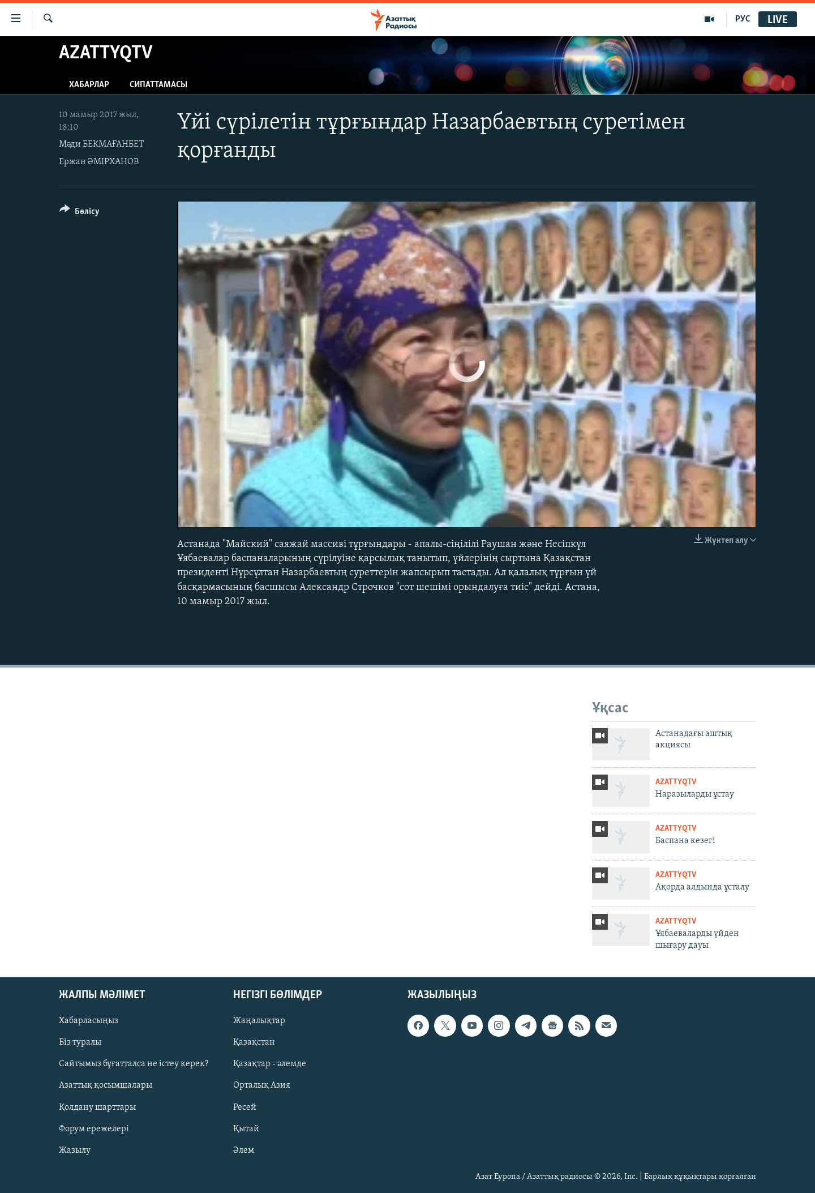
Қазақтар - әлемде (269, 1064)
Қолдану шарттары (97, 1107)
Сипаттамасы (158, 84)
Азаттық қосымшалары (105, 1086)
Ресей (244, 1107)
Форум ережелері (94, 1129)
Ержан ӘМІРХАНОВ (99, 161)
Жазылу (75, 1150)
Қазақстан (254, 1042)
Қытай (246, 1129)
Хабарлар (89, 84)
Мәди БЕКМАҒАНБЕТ (101, 144)
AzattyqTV (675, 782)
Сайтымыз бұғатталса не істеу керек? (133, 1064)
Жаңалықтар (259, 1020)
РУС (742, 19)
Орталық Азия (261, 1086)
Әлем (243, 1150)
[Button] (79, 213)
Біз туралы (80, 1042)
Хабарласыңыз (88, 1020)
